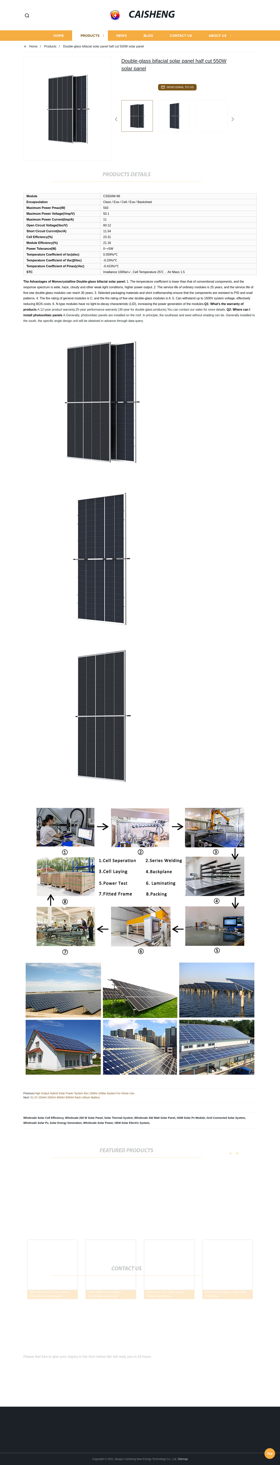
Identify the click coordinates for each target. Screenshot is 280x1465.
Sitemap (183, 1459)
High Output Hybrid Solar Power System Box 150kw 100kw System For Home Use (84, 1093)
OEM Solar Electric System (132, 1122)
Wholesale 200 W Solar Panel (84, 1117)
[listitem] (140, 117)
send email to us (177, 87)
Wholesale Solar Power (98, 1122)
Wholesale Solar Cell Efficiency (43, 1117)
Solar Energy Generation (66, 1122)
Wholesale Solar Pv (35, 1122)
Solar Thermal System (118, 1117)
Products (90, 44)
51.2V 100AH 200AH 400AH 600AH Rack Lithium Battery (65, 1097)
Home (58, 44)
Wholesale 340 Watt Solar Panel (154, 1117)
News (121, 44)
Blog (148, 44)
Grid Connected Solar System (225, 1117)
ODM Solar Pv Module (191, 1117)
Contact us (181, 44)
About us (218, 44)
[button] (27, 16)
